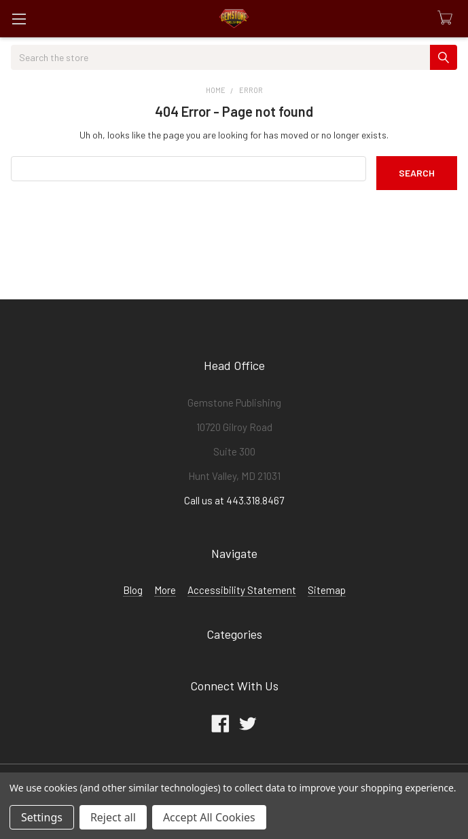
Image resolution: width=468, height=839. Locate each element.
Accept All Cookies (209, 817)
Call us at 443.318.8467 (234, 500)
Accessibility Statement (241, 590)
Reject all (113, 817)
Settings (41, 817)
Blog (133, 590)
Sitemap (327, 590)
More (165, 590)
